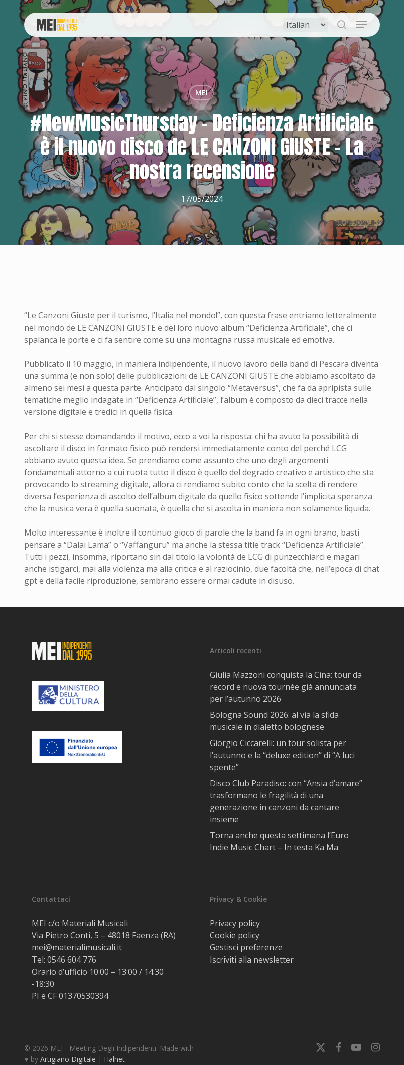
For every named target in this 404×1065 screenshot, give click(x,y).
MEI (201, 92)
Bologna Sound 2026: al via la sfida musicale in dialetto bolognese (274, 720)
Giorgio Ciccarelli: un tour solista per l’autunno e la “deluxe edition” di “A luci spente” (282, 755)
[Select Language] (305, 25)
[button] (361, 25)
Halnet (114, 1059)
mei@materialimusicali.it (77, 947)
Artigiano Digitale (68, 1059)
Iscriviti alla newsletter (252, 959)
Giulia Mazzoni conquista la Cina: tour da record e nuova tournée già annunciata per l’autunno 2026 (286, 686)
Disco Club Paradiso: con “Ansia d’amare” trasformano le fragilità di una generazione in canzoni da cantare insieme (286, 801)
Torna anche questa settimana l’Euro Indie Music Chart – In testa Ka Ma (279, 841)
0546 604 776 (71, 959)
